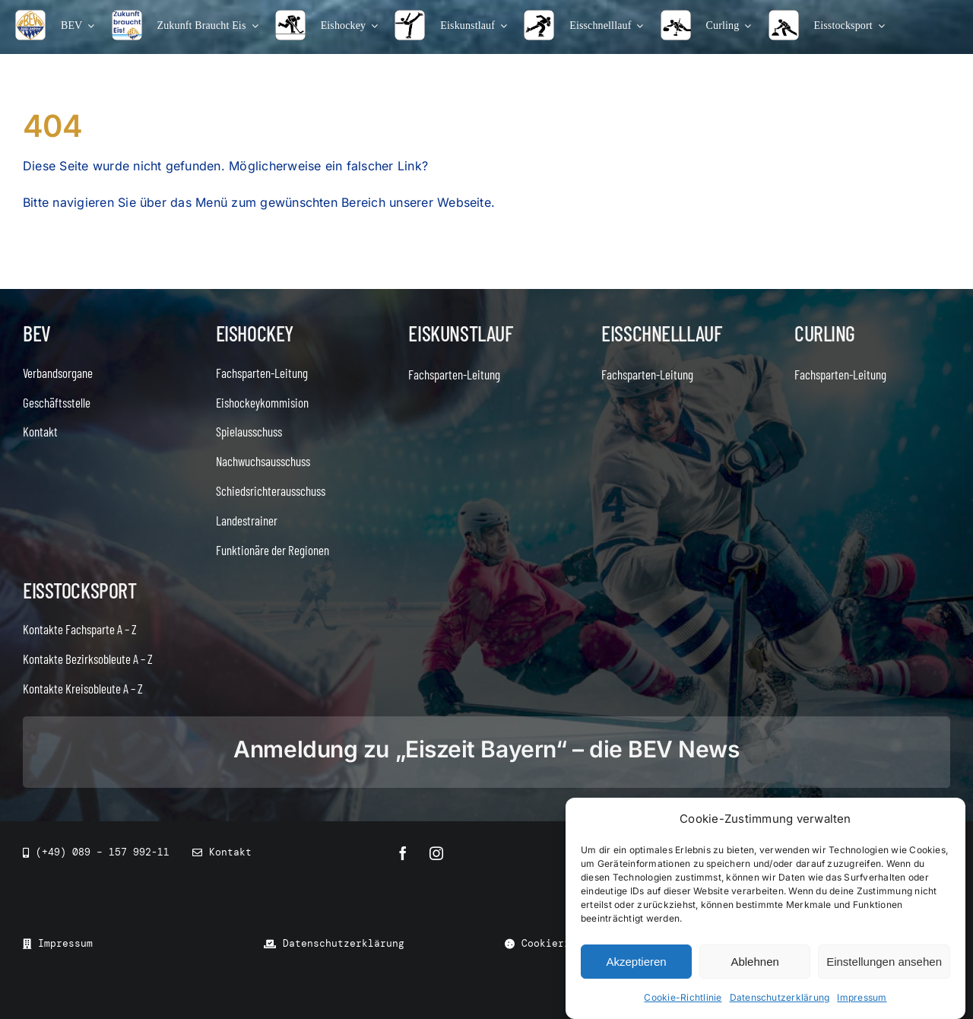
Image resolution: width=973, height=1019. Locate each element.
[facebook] (403, 853)
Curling (824, 333)
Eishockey (254, 333)
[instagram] (436, 853)
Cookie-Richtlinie (682, 997)
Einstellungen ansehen (884, 961)
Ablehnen (754, 961)
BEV (37, 333)
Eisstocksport (80, 590)
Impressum (861, 997)
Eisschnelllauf (661, 333)
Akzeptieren (636, 961)
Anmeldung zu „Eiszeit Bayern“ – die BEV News (486, 749)
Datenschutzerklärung (780, 997)
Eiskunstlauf (460, 333)
